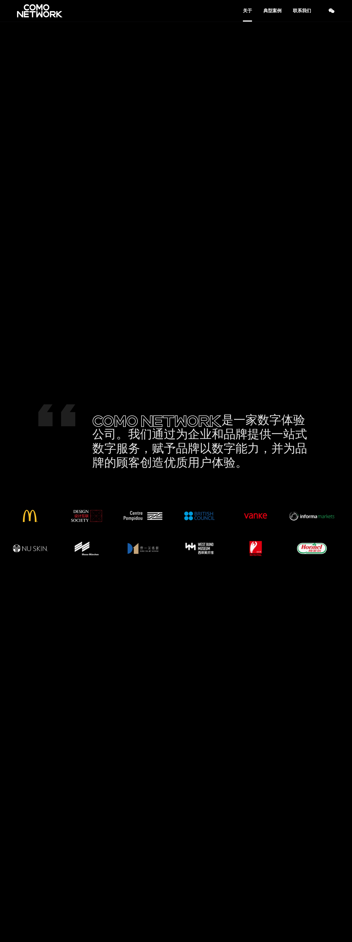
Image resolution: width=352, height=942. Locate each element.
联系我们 (302, 10)
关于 (247, 10)
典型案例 (272, 10)
